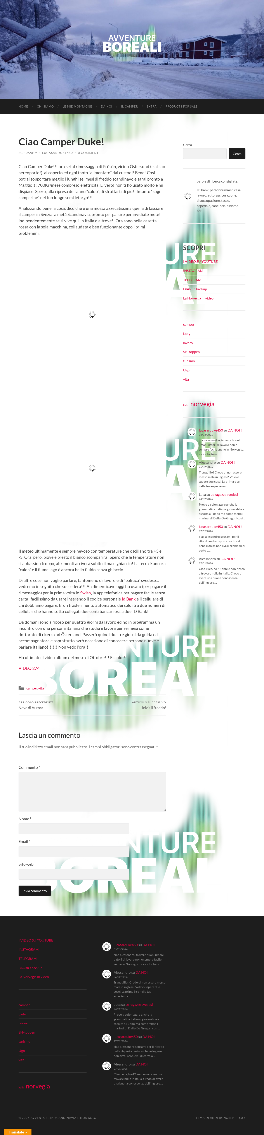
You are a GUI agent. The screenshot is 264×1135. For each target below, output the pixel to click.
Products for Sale (181, 106)
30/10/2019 (28, 153)
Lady (186, 333)
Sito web (26, 864)
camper (31, 688)
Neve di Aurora (36, 705)
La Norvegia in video (198, 298)
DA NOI (106, 106)
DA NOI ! (235, 430)
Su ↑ (242, 1117)
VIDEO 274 (29, 668)
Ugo (186, 370)
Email (24, 841)
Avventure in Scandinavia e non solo (63, 1117)
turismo (189, 361)
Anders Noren (222, 1117)
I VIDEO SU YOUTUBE (200, 261)
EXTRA (152, 106)
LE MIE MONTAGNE (77, 106)
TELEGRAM (192, 280)
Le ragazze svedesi (224, 494)
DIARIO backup (195, 289)
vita (41, 688)
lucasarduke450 (57, 153)
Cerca (187, 145)
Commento (29, 767)
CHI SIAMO (45, 106)
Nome (25, 818)
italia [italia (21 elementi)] (186, 405)
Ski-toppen (191, 352)
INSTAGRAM (193, 270)
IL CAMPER (129, 106)
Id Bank (129, 598)
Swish (85, 592)
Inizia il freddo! (149, 705)
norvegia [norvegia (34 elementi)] (202, 403)
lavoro (188, 343)
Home (23, 106)
